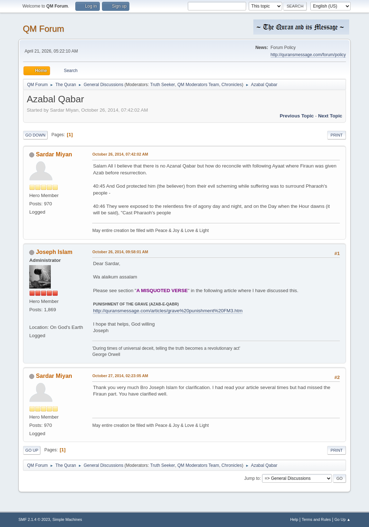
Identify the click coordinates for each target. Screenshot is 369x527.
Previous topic (297, 116)
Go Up (31, 450)
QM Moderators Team (198, 84)
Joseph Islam (54, 252)
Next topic (330, 116)
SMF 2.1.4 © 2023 (34, 519)
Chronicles (232, 84)
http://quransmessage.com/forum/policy (308, 54)
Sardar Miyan (54, 154)
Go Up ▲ (342, 519)
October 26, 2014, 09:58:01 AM (120, 252)
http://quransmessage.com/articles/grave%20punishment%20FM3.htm (168, 310)
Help (294, 519)
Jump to (252, 478)
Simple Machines (67, 519)
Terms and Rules (316, 519)
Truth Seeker (162, 84)
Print (336, 135)
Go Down (35, 135)
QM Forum (43, 29)
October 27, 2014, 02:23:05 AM (120, 376)
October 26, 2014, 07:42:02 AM (120, 154)
